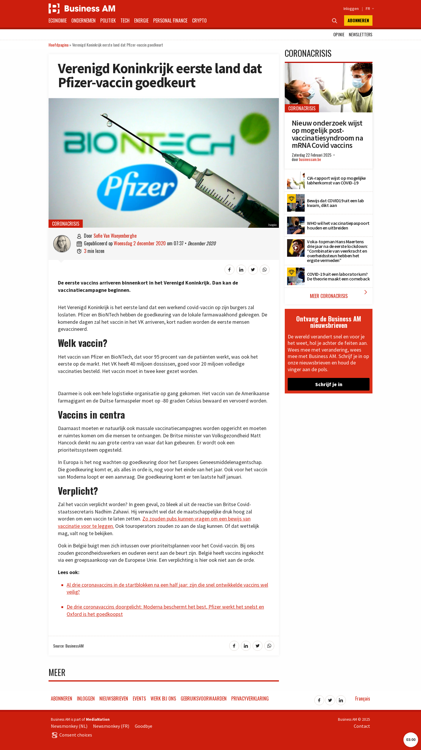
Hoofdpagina (58, 45)
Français (362, 698)
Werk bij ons (163, 698)
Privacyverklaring (250, 698)
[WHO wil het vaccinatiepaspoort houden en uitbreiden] (296, 220)
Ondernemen (83, 20)
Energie (141, 20)
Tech (125, 20)
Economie (58, 20)
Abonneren (358, 20)
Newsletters (360, 34)
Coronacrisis (65, 223)
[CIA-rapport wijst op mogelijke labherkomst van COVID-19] (296, 175)
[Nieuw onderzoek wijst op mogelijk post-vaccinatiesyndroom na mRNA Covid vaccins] (328, 66)
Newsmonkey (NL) (69, 726)
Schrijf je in (328, 384)
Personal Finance (170, 20)
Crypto (199, 20)
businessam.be (310, 159)
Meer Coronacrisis (340, 294)
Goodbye (143, 726)
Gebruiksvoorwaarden (204, 698)
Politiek (108, 20)
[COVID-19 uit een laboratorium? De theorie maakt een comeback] (296, 271)
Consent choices (71, 735)
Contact (362, 726)
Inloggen (351, 8)
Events (139, 698)
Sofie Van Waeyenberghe (115, 235)
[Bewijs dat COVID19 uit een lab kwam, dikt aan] (296, 197)
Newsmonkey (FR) (111, 726)
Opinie (338, 34)
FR (369, 8)
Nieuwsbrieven (113, 698)
